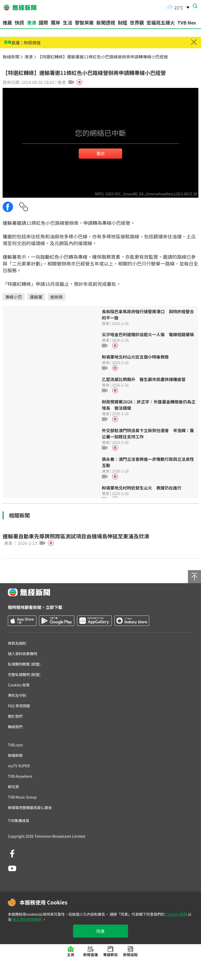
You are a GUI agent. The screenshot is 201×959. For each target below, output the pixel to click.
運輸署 (36, 297)
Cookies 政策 (176, 914)
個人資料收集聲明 (27, 919)
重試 (100, 153)
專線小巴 (13, 297)
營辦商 (56, 297)
